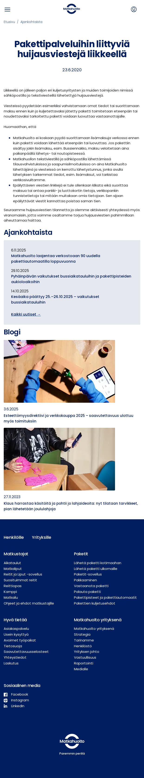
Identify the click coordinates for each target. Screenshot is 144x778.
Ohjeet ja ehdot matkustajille (29, 603)
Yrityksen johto (86, 651)
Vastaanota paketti (91, 585)
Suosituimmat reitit (20, 580)
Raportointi (83, 663)
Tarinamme (84, 640)
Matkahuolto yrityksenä (94, 628)
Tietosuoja (13, 646)
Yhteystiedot (15, 657)
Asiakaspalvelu (16, 628)
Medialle (81, 669)
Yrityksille (41, 537)
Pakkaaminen (85, 580)
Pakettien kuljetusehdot (94, 603)
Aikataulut (12, 562)
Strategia (82, 634)
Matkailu (11, 597)
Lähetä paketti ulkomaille (95, 568)
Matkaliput (13, 568)
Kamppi (10, 591)
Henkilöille (14, 537)
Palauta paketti (87, 591)
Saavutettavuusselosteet (26, 651)
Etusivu (9, 22)
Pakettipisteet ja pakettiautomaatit (105, 597)
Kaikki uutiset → (26, 314)
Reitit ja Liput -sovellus (23, 574)
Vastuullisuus (85, 657)
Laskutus (11, 663)
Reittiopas (13, 585)
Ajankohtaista (31, 22)
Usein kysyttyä (16, 634)
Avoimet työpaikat (20, 640)
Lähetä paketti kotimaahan (97, 562)
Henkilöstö (83, 646)
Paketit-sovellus (88, 574)
